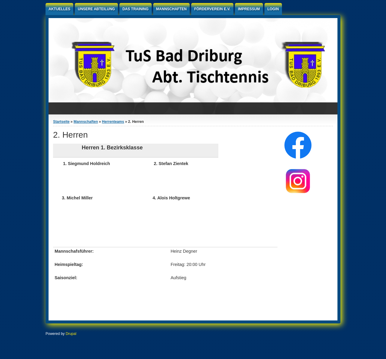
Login (273, 9)
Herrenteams (113, 122)
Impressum (249, 9)
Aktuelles (59, 9)
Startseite (61, 122)
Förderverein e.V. (212, 9)
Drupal (71, 334)
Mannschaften (171, 9)
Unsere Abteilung (96, 9)
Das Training (135, 9)
